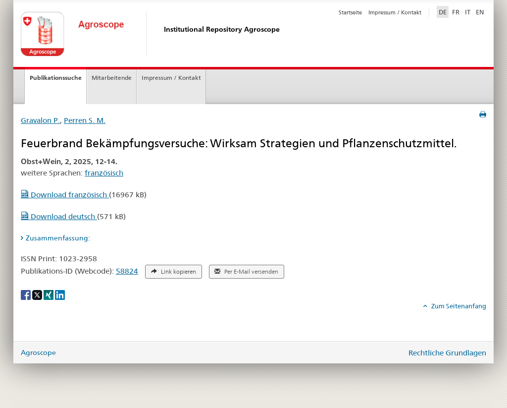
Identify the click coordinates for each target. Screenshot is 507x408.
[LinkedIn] (60, 294)
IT (467, 12)
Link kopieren (173, 271)
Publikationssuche (56, 77)
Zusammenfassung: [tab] (58, 238)
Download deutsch (59, 216)
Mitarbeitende (112, 77)
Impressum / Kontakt (394, 12)
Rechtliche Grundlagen (447, 352)
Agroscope (38, 352)
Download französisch (65, 194)
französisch (104, 172)
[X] (38, 294)
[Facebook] (26, 294)
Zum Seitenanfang (458, 306)
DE (444, 11)
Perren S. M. (84, 120)
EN (480, 12)
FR (455, 12)
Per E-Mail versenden (246, 271)
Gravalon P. (40, 120)
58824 (127, 271)
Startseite (350, 12)
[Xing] (49, 294)
